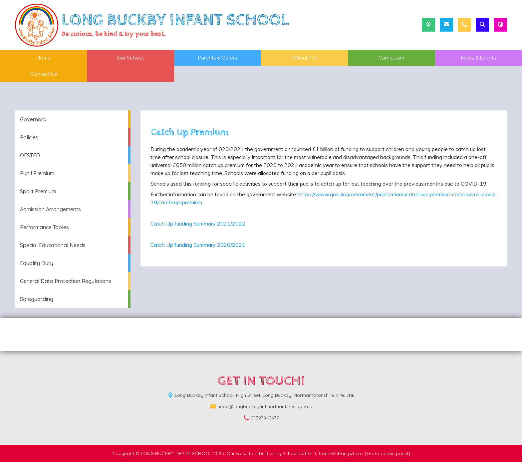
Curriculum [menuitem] (391, 58)
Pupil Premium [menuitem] (37, 173)
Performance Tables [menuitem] (44, 227)
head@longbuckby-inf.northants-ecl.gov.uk (264, 406)
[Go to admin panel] (387, 453)
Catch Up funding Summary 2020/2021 (197, 244)
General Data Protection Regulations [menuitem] (65, 281)
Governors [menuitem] (33, 119)
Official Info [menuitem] (304, 58)
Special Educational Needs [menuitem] (53, 245)
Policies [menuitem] (29, 137)
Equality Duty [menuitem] (36, 263)
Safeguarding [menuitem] (36, 299)
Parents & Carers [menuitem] (217, 58)
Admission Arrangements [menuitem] (50, 209)
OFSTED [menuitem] (30, 155)
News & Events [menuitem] (478, 58)
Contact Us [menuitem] (43, 74)
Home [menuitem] (44, 58)
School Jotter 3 (299, 453)
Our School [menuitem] (130, 58)
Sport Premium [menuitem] (38, 191)
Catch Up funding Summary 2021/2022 (197, 223)
